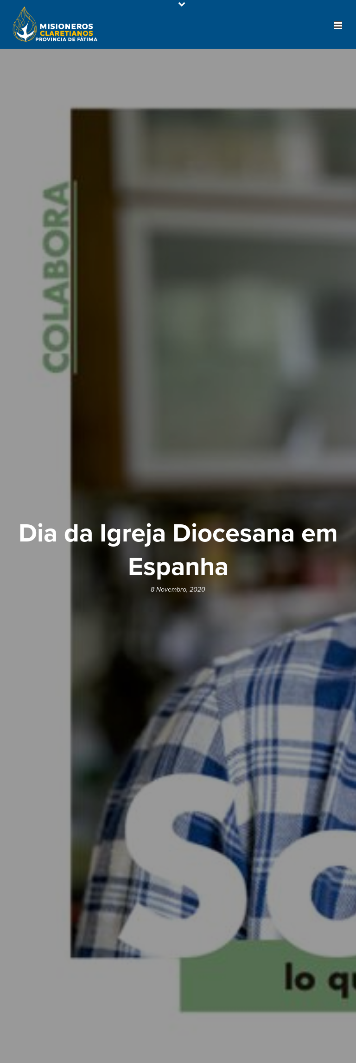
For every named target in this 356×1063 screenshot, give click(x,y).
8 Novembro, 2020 (178, 589)
